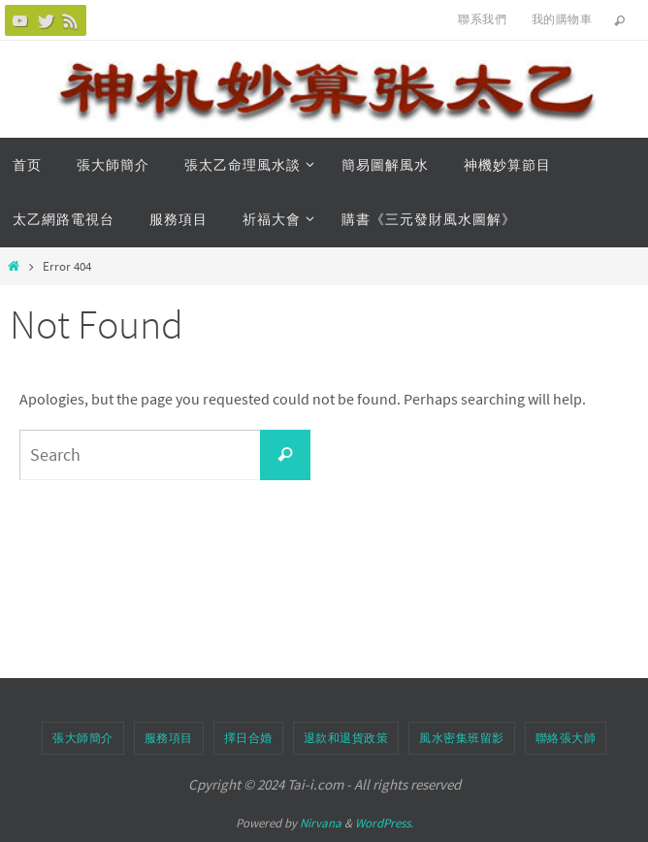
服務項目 (169, 737)
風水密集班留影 (461, 737)
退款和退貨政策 (346, 737)
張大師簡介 (82, 737)
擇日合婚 (248, 737)
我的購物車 (562, 19)
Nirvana (320, 823)
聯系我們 (482, 19)
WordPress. (384, 823)
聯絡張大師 (566, 737)
